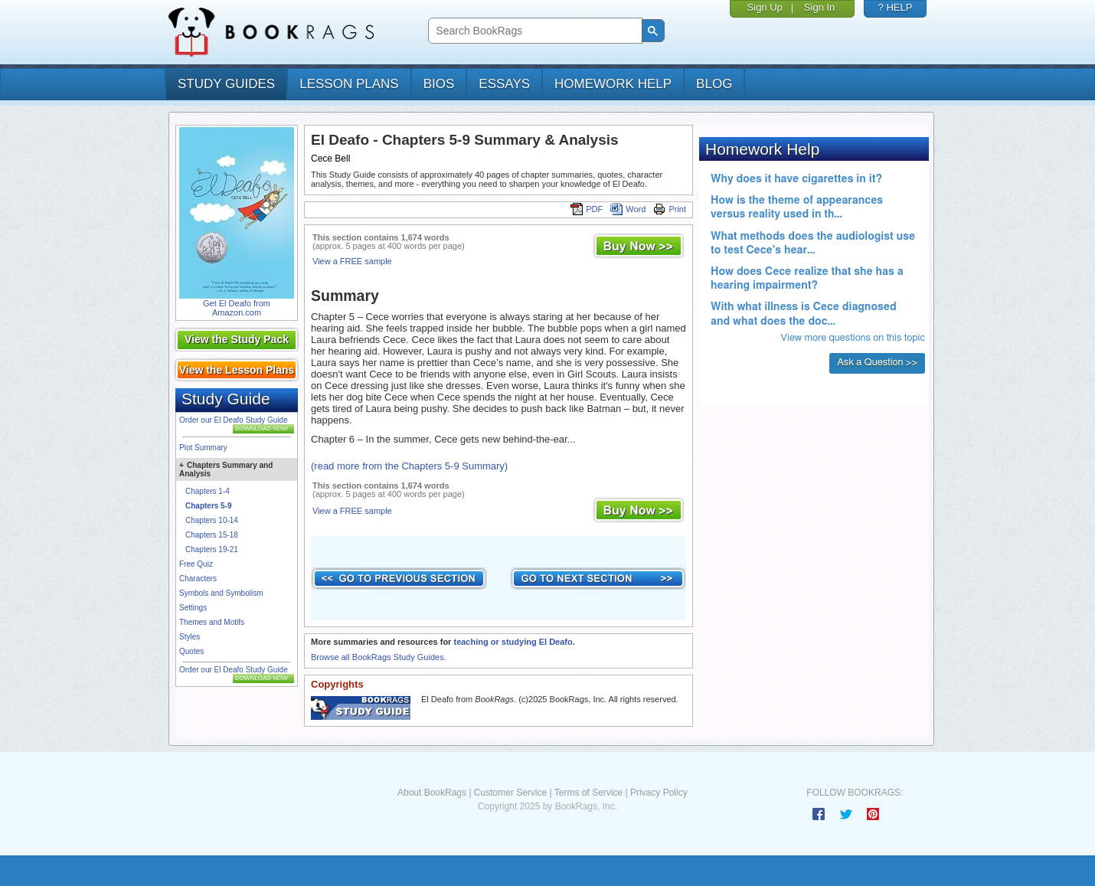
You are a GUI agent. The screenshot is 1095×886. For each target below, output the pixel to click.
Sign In (819, 7)
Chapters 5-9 (208, 506)
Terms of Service (588, 792)
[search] (533, 31)
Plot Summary (203, 447)
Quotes (191, 651)
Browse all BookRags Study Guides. (378, 657)
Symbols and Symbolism (221, 593)
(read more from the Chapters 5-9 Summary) (409, 466)
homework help (613, 84)
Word (628, 209)
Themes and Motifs (211, 622)
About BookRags (431, 792)
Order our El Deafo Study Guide (233, 420)
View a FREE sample (352, 261)
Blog (714, 84)
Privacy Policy (659, 792)
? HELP (895, 7)
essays (504, 84)
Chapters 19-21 (211, 549)
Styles (189, 637)
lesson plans (348, 84)
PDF (586, 209)
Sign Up (765, 7)
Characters (198, 578)
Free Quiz (196, 564)
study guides (226, 84)
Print (669, 209)
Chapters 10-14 (211, 520)
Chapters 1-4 (207, 491)
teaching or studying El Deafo (512, 641)
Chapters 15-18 (211, 535)
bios (439, 84)
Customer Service (510, 792)
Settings (193, 607)
